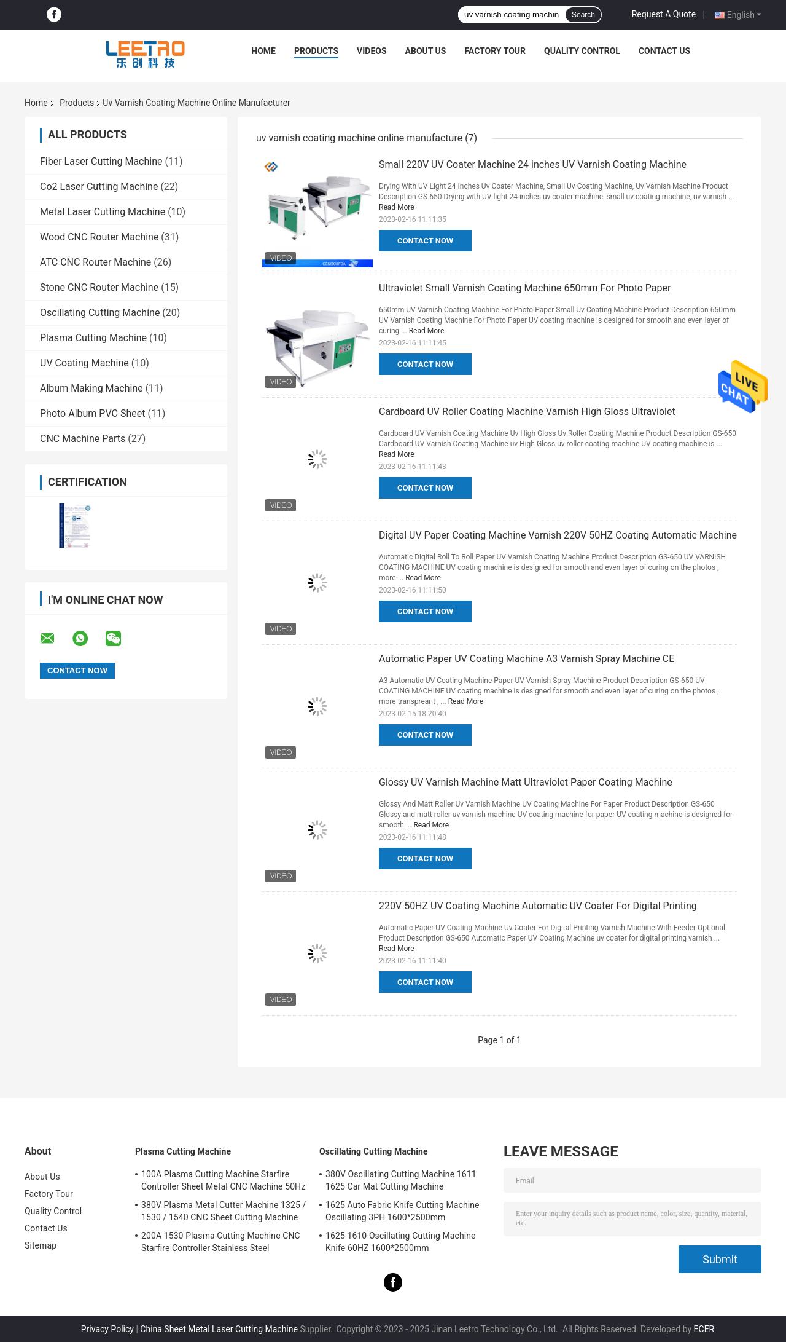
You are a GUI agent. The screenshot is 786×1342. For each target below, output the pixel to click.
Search (583, 14)
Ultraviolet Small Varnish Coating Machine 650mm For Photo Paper (525, 288)
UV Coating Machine (84, 363)
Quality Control (582, 51)
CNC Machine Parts (82, 438)
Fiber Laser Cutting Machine (101, 161)
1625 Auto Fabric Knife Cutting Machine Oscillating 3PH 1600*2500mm (402, 1211)
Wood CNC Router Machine (99, 237)
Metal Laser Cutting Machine (102, 212)
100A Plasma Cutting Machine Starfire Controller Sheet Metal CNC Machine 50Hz (223, 1180)
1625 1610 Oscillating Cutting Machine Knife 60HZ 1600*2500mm (400, 1242)
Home (263, 51)
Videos (372, 51)
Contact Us (664, 51)
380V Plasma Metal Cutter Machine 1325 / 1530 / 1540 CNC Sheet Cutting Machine (223, 1211)
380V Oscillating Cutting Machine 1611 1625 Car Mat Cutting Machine (401, 1180)
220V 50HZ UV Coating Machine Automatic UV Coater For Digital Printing (538, 906)
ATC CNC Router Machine (95, 262)
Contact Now (425, 240)
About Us (425, 51)
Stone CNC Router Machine (99, 287)
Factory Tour (495, 51)
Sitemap (40, 1245)
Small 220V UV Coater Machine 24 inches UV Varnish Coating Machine (533, 164)
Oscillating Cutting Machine (100, 312)
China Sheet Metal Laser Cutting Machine (219, 1329)
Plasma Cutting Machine (93, 338)
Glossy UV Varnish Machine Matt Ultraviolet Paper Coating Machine (525, 782)
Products (316, 51)
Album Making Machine (91, 388)
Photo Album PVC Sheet (92, 413)
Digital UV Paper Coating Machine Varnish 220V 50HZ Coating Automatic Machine (558, 535)
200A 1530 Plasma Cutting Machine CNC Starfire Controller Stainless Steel (220, 1242)
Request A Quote (664, 14)
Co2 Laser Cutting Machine (99, 186)
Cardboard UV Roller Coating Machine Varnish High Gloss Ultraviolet (527, 411)
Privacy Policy (107, 1329)
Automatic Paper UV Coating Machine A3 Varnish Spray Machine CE (526, 659)
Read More (396, 207)
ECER (704, 1329)
